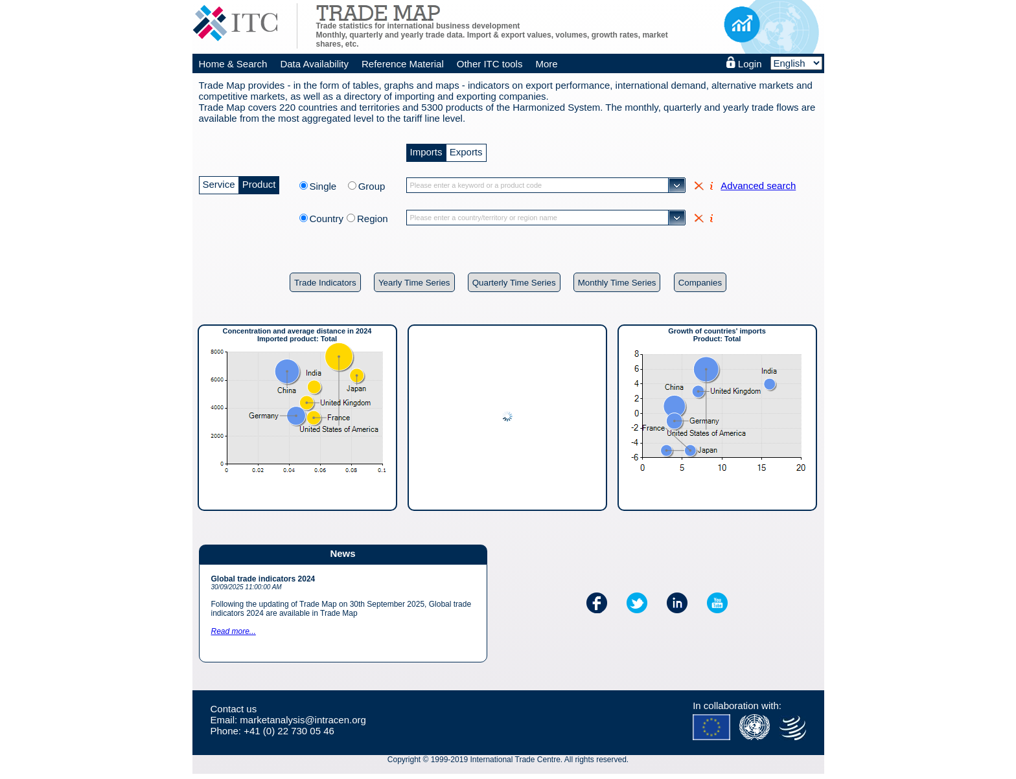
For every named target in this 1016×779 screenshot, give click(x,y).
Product (259, 183)
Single (327, 186)
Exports (466, 150)
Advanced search (758, 185)
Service (219, 183)
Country (327, 218)
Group (372, 186)
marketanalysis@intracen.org (302, 719)
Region (372, 218)
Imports (426, 150)
